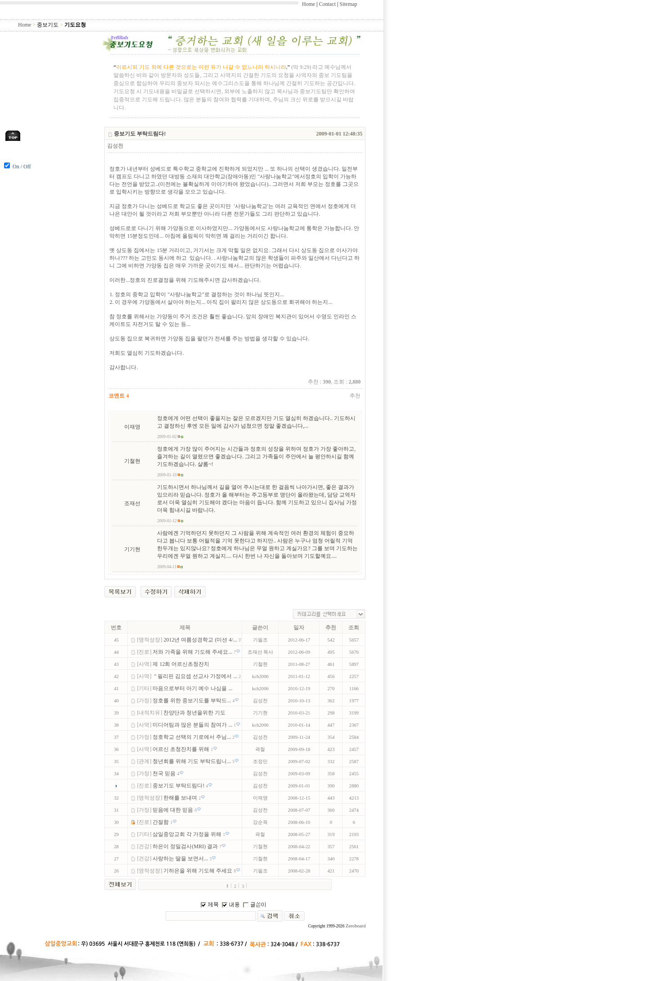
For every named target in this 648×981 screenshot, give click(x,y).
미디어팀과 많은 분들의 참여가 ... (193, 725)
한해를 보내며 (180, 798)
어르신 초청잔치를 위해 (182, 749)
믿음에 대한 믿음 (173, 810)
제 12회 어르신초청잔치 (182, 664)
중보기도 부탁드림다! (179, 785)
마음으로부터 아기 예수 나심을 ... (193, 688)
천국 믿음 (165, 773)
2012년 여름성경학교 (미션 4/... (200, 640)
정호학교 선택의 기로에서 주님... (192, 737)
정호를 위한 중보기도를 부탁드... (192, 700)
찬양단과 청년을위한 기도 (195, 713)
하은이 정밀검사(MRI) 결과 (186, 846)
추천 (355, 396)
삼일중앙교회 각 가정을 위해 (188, 834)
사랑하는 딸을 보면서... (181, 858)
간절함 (161, 822)
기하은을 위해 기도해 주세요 (198, 871)
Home (308, 4)
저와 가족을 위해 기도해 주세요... (193, 652)
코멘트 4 (118, 396)
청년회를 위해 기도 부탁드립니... (192, 761)
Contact (327, 4)
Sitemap (348, 4)
